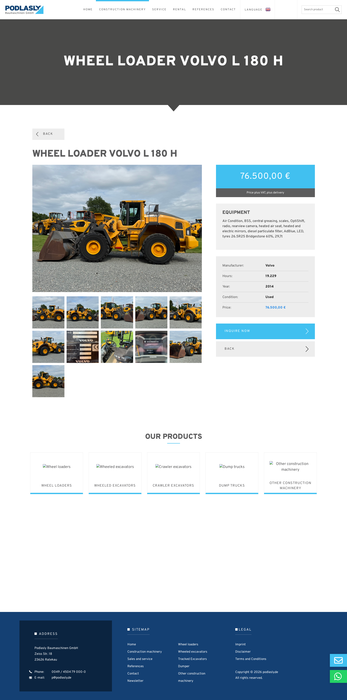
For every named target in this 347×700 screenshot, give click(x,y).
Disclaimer (243, 652)
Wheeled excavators (192, 652)
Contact (133, 674)
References (135, 666)
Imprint (240, 645)
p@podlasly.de (61, 678)
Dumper (183, 666)
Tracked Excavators (192, 659)
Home (131, 645)
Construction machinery (144, 652)
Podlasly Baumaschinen (26, 10)
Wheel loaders (188, 645)
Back (48, 134)
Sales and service (139, 659)
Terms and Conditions (250, 659)
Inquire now (237, 331)
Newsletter (135, 681)
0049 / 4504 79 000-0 (69, 672)
